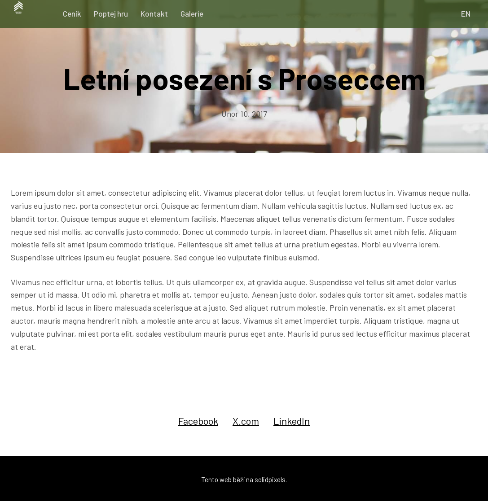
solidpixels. (271, 478)
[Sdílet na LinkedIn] (291, 419)
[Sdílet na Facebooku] (198, 419)
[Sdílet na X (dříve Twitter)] (246, 419)
